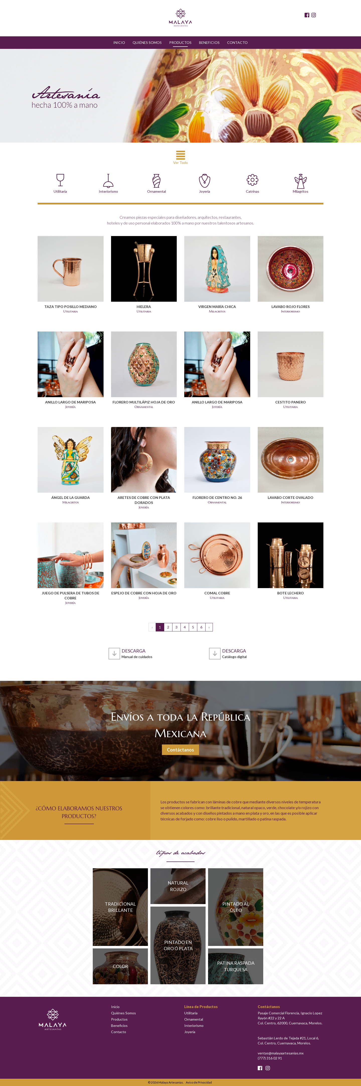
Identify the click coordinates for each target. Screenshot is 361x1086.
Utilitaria (60, 183)
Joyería (204, 183)
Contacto (237, 42)
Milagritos (300, 183)
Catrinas (252, 183)
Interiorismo (108, 183)
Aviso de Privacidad (199, 1082)
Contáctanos (180, 749)
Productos (180, 42)
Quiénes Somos (147, 42)
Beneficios (209, 42)
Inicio (119, 42)
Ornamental (156, 183)
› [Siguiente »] (209, 627)
